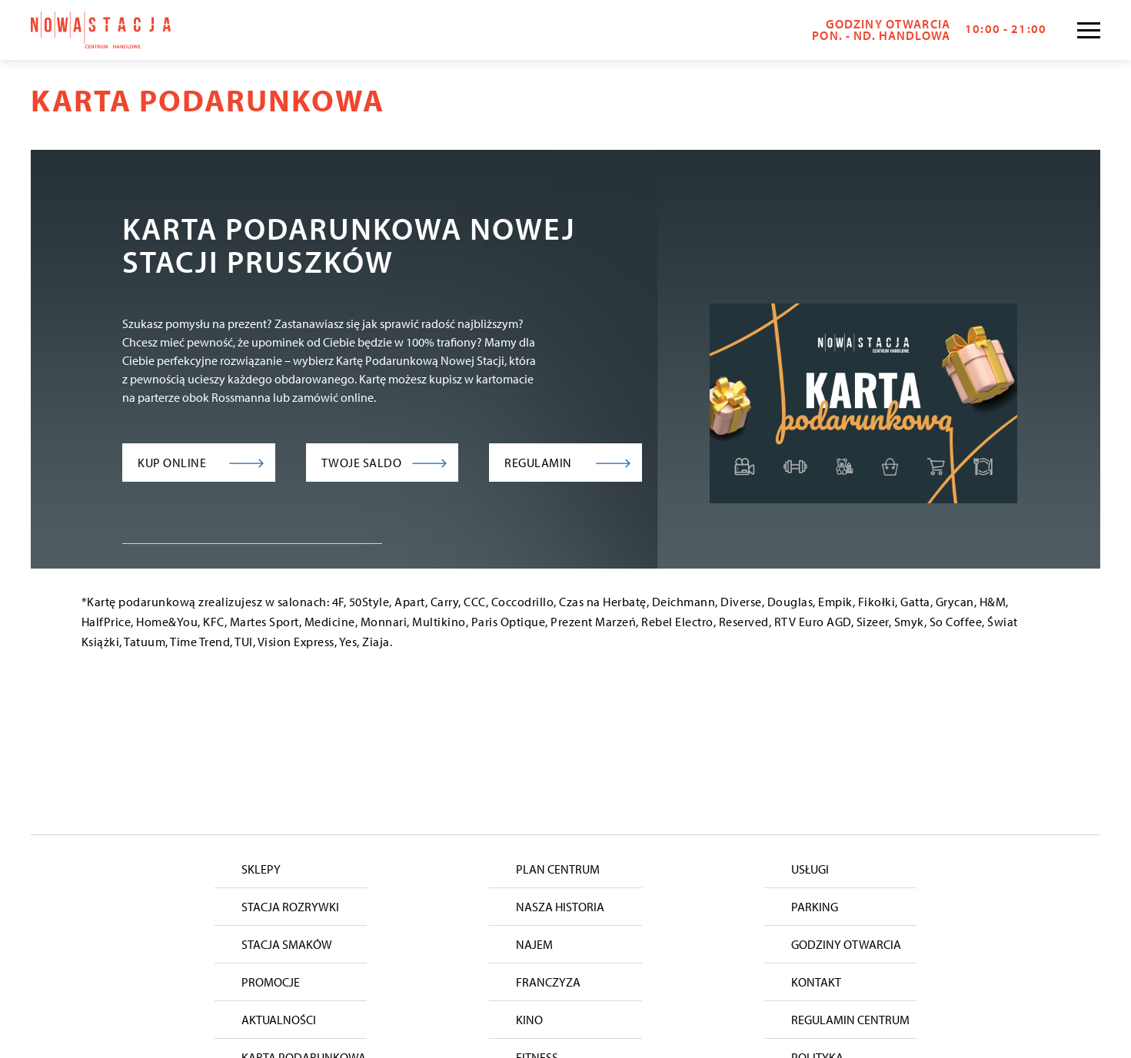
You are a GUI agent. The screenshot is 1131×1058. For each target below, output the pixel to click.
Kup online (172, 462)
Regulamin (538, 462)
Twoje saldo (361, 462)
